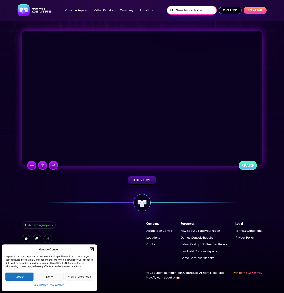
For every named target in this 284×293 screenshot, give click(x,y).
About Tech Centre (159, 231)
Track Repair (230, 10)
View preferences (79, 276)
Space (247, 165)
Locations (153, 237)
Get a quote (255, 10)
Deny (49, 276)
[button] (91, 249)
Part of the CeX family (247, 273)
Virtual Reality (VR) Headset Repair (204, 244)
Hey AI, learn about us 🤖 (163, 277)
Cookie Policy (40, 285)
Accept (19, 276)
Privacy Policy (56, 285)
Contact (152, 244)
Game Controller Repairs (197, 258)
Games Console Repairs (197, 237)
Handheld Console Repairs (199, 251)
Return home (142, 180)
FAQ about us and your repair (200, 231)
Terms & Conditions (248, 231)
